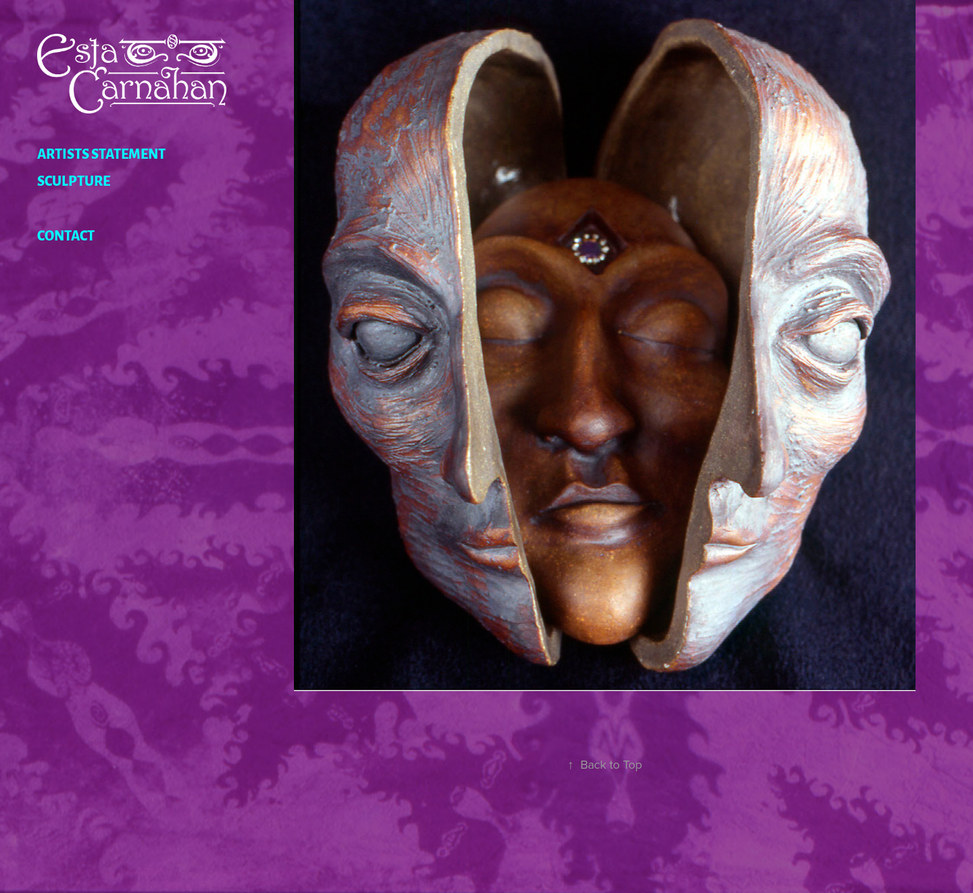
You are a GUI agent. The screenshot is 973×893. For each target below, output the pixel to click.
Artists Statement (101, 153)
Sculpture (73, 180)
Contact (66, 234)
